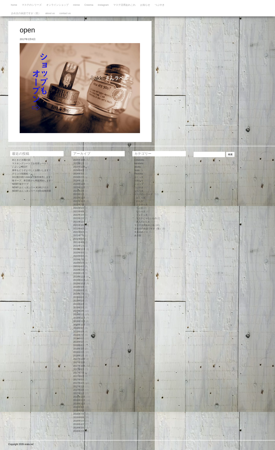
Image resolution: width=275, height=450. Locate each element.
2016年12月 (79, 396)
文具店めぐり (141, 232)
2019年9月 (78, 287)
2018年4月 (78, 345)
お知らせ (145, 4)
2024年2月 (78, 177)
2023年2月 (78, 191)
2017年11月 (79, 362)
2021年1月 (78, 245)
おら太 (139, 201)
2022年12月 (79, 197)
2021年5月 (78, 239)
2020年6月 (78, 263)
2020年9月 (78, 252)
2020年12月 (79, 249)
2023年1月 (78, 194)
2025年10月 (79, 160)
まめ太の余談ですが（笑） (26, 13)
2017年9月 (78, 369)
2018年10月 (79, 324)
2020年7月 (78, 259)
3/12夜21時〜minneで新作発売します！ (32, 177)
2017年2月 (78, 390)
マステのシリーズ (32, 4)
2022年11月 (79, 201)
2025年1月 (78, 163)
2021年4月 (78, 242)
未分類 (137, 235)
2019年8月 (78, 290)
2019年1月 (78, 314)
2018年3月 (78, 348)
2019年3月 (78, 307)
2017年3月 (78, 386)
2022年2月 (78, 218)
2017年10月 (79, 366)
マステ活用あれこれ (124, 4)
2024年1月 (78, 180)
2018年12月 (79, 318)
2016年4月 (78, 424)
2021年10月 (79, 225)
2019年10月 (79, 283)
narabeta (138, 163)
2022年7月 (78, 204)
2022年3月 (78, 215)
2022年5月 (78, 208)
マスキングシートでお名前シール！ (30, 163)
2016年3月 (78, 427)
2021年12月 (79, 221)
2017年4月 (78, 383)
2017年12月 (79, 359)
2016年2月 (78, 431)
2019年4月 (78, 304)
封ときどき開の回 (21, 160)
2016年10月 (79, 403)
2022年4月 (78, 211)
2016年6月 (78, 417)
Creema (88, 4)
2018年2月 (78, 352)
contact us (65, 13)
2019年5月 (78, 300)
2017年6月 (78, 376)
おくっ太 (138, 177)
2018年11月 (79, 321)
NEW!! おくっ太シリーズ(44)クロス (30, 187)
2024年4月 (78, 170)
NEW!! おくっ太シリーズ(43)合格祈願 (31, 191)
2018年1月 (78, 355)
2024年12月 (79, 167)
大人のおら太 (143, 221)
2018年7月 (78, 335)
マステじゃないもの (146, 218)
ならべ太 (138, 191)
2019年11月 (79, 280)
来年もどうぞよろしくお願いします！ (31, 170)
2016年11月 (79, 400)
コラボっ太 (142, 204)
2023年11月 (79, 187)
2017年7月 (78, 372)
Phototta (138, 173)
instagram (103, 4)
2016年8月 (78, 410)
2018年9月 (78, 328)
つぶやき (160, 4)
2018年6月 (78, 338)
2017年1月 (78, 393)
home (14, 4)
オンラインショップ (57, 4)
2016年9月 (78, 407)
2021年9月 (78, 228)
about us (50, 13)
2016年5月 (78, 420)
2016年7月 (78, 414)
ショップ (138, 184)
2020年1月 (78, 273)
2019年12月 (79, 276)
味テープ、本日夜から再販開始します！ (32, 180)
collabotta (139, 160)
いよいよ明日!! (19, 167)
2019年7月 (78, 293)
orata (136, 170)
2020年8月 (78, 256)
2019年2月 (78, 311)
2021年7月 (78, 235)
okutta (137, 167)
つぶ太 (139, 208)
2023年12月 (79, 184)
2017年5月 (78, 379)
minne (76, 4)
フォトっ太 (142, 215)
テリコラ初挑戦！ (21, 173)
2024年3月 (78, 173)
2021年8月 (78, 232)
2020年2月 (78, 269)
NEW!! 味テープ (20, 184)
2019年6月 (78, 297)
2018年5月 (78, 342)
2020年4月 (78, 266)
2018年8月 (78, 331)
